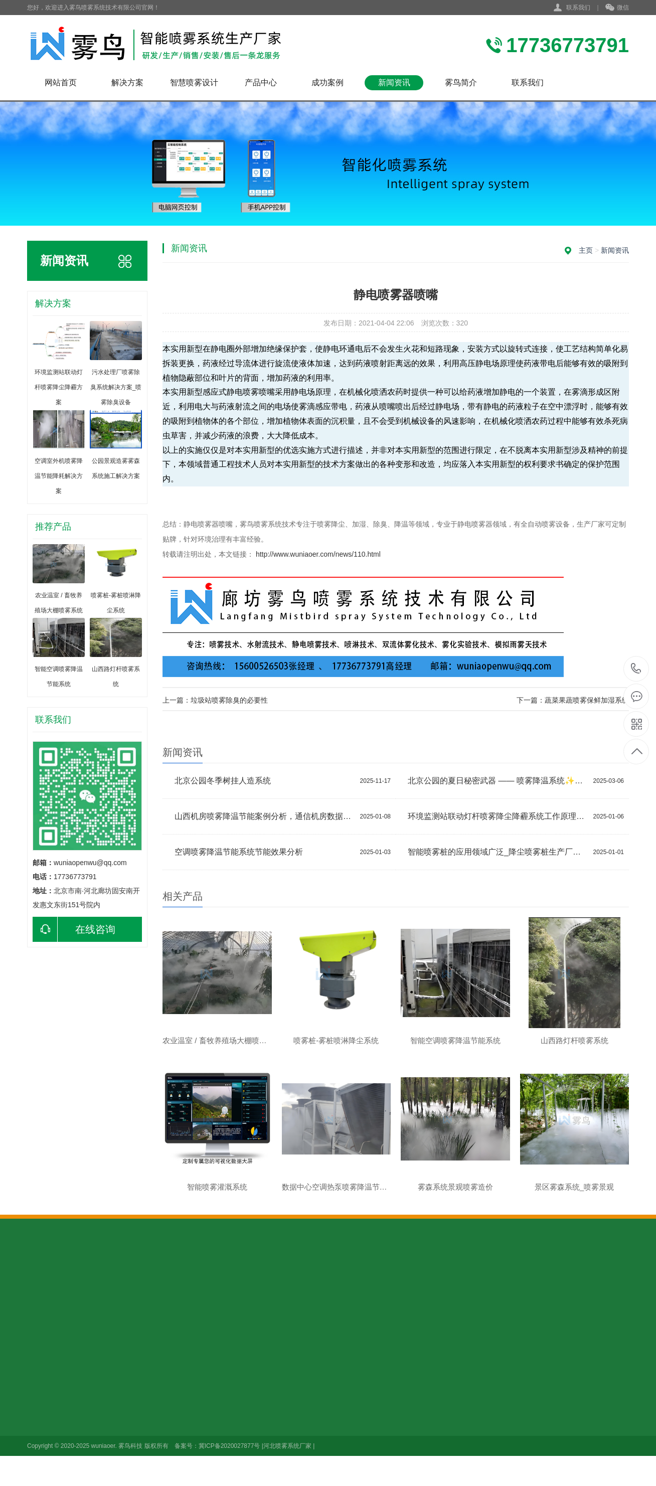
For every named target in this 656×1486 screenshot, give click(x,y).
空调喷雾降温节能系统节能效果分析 (239, 852)
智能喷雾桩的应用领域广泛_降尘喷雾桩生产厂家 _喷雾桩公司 (498, 852)
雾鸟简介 (461, 82)
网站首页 (61, 82)
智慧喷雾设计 (194, 82)
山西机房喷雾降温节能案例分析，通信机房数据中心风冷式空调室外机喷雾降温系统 (265, 816)
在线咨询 (74, 929)
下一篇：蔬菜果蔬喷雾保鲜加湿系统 (573, 700)
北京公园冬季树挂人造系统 (223, 780)
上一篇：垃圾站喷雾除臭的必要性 (215, 700)
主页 (586, 250)
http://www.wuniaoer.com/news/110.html (318, 554)
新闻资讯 (394, 82)
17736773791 (636, 669)
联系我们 (578, 7)
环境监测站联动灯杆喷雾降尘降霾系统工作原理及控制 (498, 816)
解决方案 (127, 82)
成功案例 (327, 82)
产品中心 (261, 82)
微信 (617, 8)
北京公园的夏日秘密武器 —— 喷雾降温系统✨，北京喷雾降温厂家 (498, 780)
